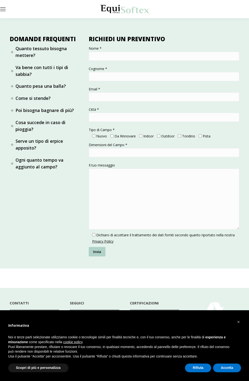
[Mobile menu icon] (3, 9)
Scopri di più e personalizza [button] (38, 368)
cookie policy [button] (72, 342)
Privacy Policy (102, 241)
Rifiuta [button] (198, 368)
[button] (238, 322)
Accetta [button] (227, 368)
